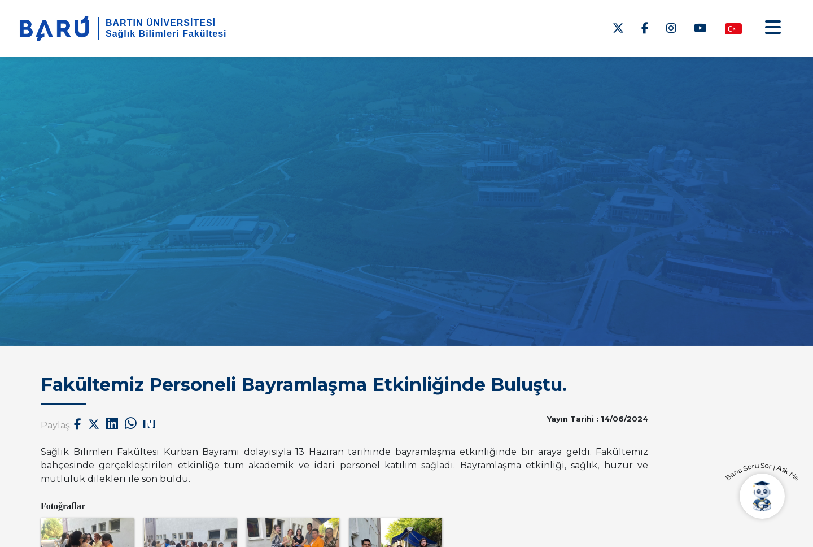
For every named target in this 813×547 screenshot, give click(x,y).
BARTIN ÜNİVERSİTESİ (161, 23)
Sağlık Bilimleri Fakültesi (166, 33)
